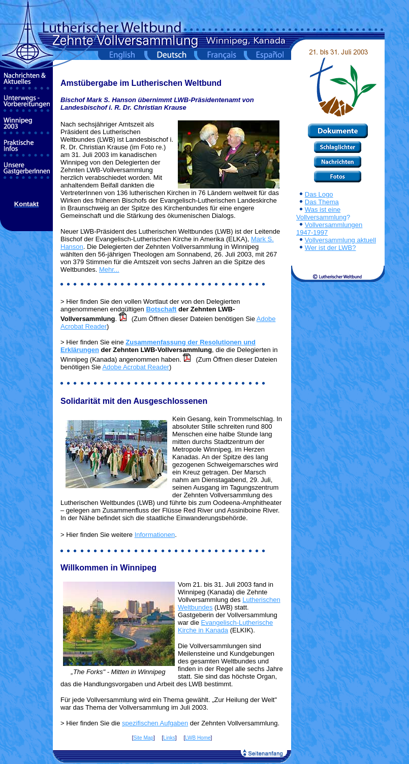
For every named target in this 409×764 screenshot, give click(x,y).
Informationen (155, 534)
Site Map (143, 738)
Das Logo (319, 194)
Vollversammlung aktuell (340, 240)
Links (169, 738)
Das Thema (322, 202)
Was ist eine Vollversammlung (321, 213)
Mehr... (109, 269)
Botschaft (161, 309)
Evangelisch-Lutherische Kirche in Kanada (225, 626)
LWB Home (197, 738)
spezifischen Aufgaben (155, 723)
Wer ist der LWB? (330, 247)
